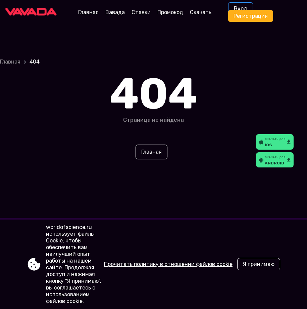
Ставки (141, 12)
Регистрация (251, 16)
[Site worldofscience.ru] (33, 12)
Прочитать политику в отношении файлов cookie (168, 264)
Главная (88, 12)
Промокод (170, 12)
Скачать (200, 12)
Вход (240, 8)
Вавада (115, 12)
